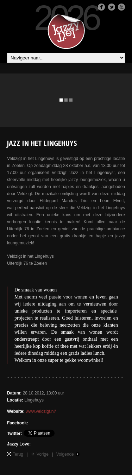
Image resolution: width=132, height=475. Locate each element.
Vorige (43, 454)
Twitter (111, 7)
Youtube (121, 7)
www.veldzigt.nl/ (41, 411)
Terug (18, 454)
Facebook (101, 7)
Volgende (65, 454)
